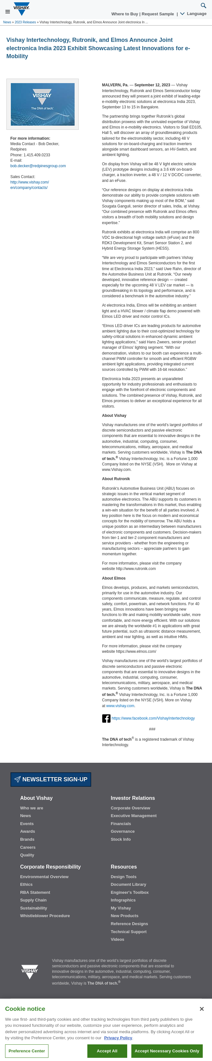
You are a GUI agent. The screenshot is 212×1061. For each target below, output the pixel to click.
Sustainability (33, 908)
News (7, 22)
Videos (117, 939)
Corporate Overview (130, 808)
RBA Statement (35, 892)
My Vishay (121, 908)
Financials (121, 823)
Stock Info (121, 839)
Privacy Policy (118, 1041)
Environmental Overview (44, 876)
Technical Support (128, 931)
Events (27, 823)
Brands (27, 839)
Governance (123, 831)
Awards (27, 831)
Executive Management (134, 815)
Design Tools (123, 876)
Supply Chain (33, 900)
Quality (27, 855)
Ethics (26, 884)
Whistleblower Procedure (45, 915)
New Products (124, 915)
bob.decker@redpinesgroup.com (38, 166)
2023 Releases (25, 22)
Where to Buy (125, 14)
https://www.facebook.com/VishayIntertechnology (153, 718)
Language (194, 13)
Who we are (31, 808)
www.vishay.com (120, 706)
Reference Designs (129, 923)
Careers (27, 847)
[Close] (202, 1013)
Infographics (123, 900)
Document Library (128, 884)
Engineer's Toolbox (130, 892)
